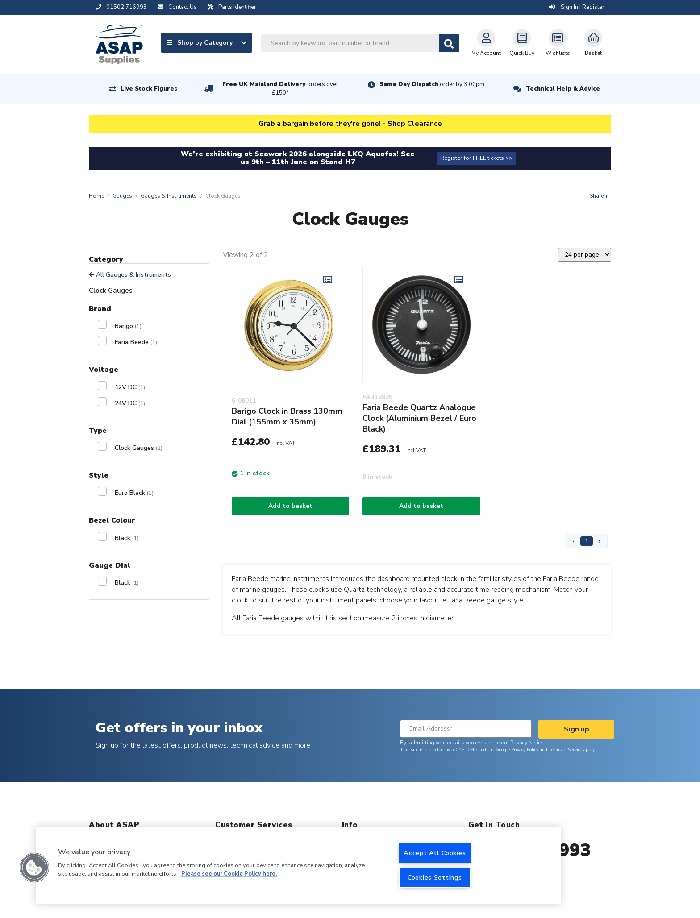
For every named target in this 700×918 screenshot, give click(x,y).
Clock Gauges (138, 448)
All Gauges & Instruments (130, 274)
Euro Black (134, 493)
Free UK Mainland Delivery (280, 88)
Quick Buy (521, 43)
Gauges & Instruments (169, 195)
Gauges (122, 195)
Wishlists (558, 43)
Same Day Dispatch (431, 84)
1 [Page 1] (586, 541)
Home (96, 195)
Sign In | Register (576, 7)
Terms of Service (565, 750)
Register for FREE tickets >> (476, 158)
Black (127, 538)
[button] (34, 867)
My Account (486, 43)
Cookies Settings (435, 877)
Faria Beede (136, 342)
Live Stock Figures (149, 89)
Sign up (576, 729)
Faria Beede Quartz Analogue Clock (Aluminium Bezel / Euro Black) (419, 418)
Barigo (128, 326)
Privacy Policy (524, 750)
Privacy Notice (526, 742)
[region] (298, 865)
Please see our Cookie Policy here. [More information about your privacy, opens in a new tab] (229, 874)
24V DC (130, 403)
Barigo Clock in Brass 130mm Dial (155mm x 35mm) (287, 416)
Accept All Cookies (435, 852)
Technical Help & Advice (563, 89)
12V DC (130, 387)
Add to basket (290, 506)
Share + (599, 195)
